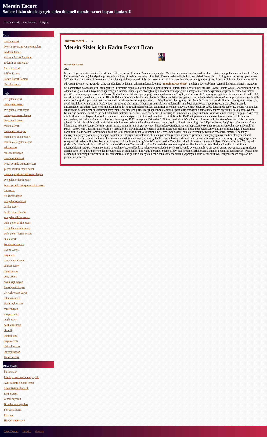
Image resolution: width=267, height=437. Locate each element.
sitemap (39, 431)
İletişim (43, 22)
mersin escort (11, 22)
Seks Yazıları (29, 22)
